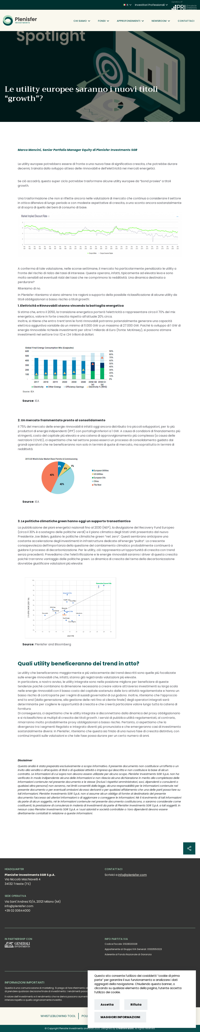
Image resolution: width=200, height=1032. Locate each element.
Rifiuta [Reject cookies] (135, 1004)
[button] (60, 1016)
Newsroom (161, 21)
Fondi (103, 21)
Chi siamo (81, 21)
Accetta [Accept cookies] (107, 1004)
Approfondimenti (130, 21)
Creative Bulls (125, 1028)
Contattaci (186, 21)
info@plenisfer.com (132, 875)
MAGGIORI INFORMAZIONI (120, 1017)
